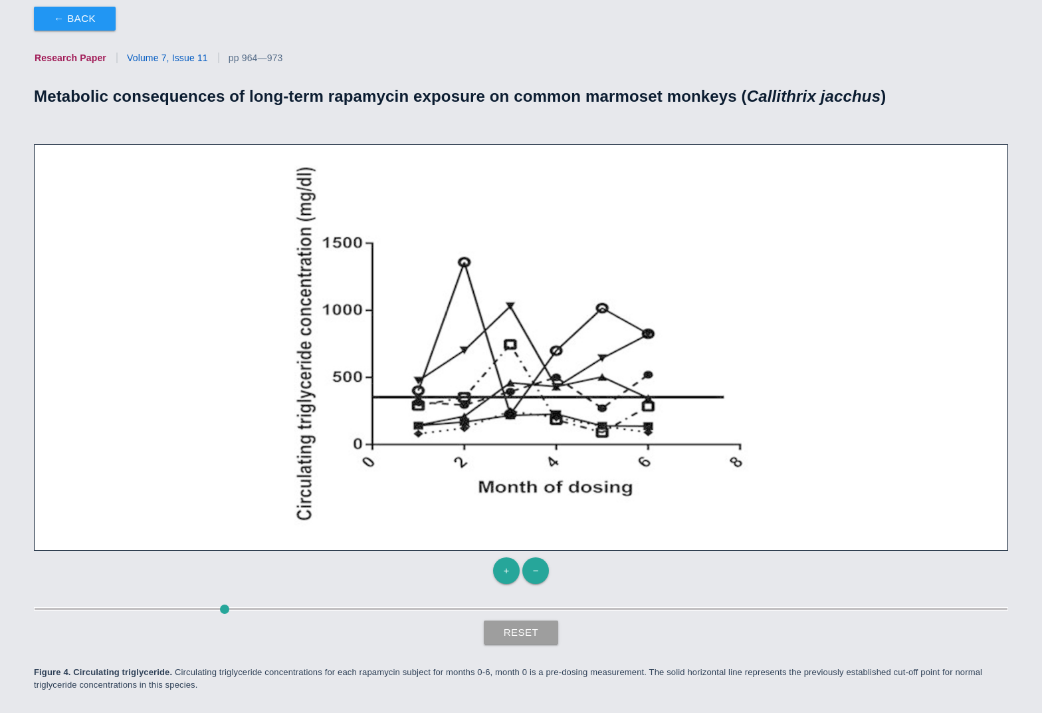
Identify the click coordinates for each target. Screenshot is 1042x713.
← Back (75, 18)
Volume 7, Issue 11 (167, 58)
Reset (521, 632)
